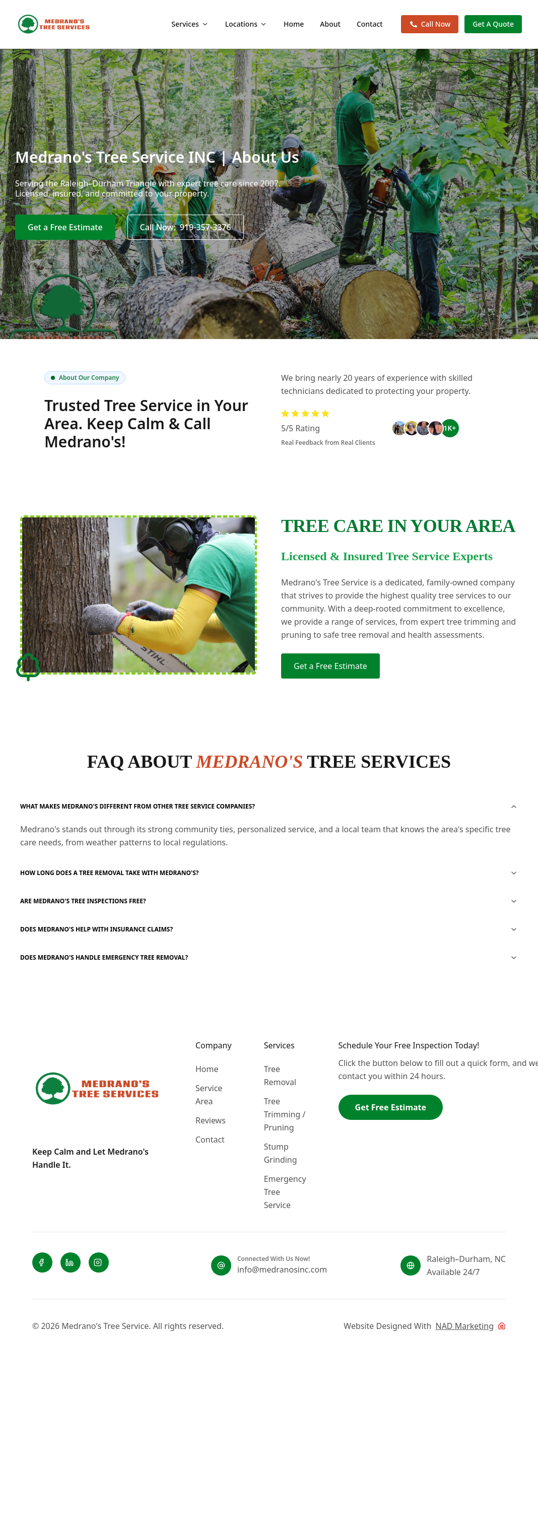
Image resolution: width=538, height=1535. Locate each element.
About (330, 24)
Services (190, 24)
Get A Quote (493, 24)
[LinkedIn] (70, 1262)
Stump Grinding (280, 1153)
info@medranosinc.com (282, 1269)
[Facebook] (42, 1262)
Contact (370, 24)
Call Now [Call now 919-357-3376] (430, 24)
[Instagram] (99, 1262)
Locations (246, 24)
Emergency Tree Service (285, 1192)
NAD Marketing (464, 1325)
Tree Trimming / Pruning (285, 1114)
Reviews (210, 1120)
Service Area (208, 1095)
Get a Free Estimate (65, 227)
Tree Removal (280, 1075)
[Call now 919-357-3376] (185, 227)
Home (294, 24)
